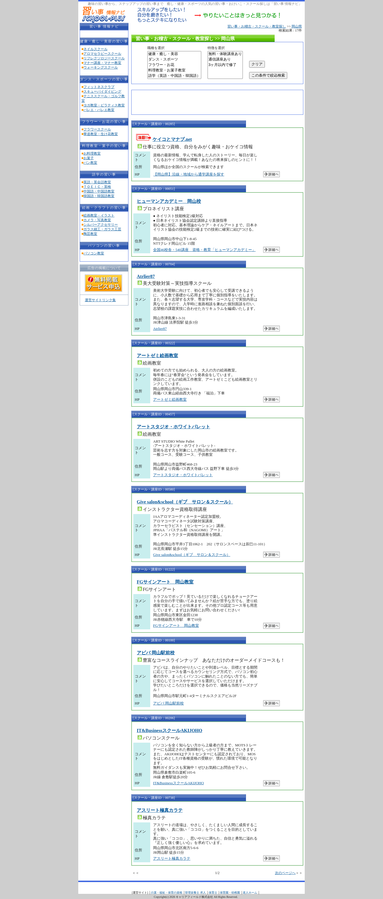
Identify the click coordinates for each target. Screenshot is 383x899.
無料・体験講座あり (225, 54)
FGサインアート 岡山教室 (165, 581)
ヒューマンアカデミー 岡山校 (169, 201)
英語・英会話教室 (97, 182)
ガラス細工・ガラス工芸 (102, 229)
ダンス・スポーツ (174, 59)
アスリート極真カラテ (160, 810)
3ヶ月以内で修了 (225, 65)
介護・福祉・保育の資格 (166, 892)
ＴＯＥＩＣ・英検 (97, 187)
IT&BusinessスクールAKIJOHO (169, 730)
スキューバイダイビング (102, 91)
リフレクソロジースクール (104, 58)
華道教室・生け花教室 (100, 134)
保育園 (224, 892)
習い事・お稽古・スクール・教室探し (256, 26)
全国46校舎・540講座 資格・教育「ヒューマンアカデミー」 (204, 250)
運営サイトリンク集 (100, 300)
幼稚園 (235, 892)
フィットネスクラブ (98, 87)
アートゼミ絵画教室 (157, 355)
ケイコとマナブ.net (172, 139)
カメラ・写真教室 (97, 220)
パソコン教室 (93, 253)
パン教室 (90, 163)
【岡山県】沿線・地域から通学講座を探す (188, 174)
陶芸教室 (90, 234)
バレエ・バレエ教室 (98, 110)
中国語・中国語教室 (98, 191)
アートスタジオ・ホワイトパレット (173, 426)
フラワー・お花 (174, 65)
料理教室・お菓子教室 (174, 70)
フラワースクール (97, 129)
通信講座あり (225, 59)
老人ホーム (250, 892)
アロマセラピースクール (102, 54)
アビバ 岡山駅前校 (156, 652)
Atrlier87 (146, 276)
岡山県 (297, 26)
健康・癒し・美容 (174, 54)
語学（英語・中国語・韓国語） (174, 76)
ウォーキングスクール (100, 67)
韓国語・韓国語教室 (98, 196)
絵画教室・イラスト (98, 215)
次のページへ (285, 873)
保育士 (213, 892)
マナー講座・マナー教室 (102, 63)
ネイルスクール (95, 49)
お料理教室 (92, 153)
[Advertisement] (201, 101)
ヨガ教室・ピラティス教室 (104, 105)
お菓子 (88, 158)
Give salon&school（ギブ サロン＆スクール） (185, 501)
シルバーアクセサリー (100, 225)
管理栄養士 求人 (195, 892)
